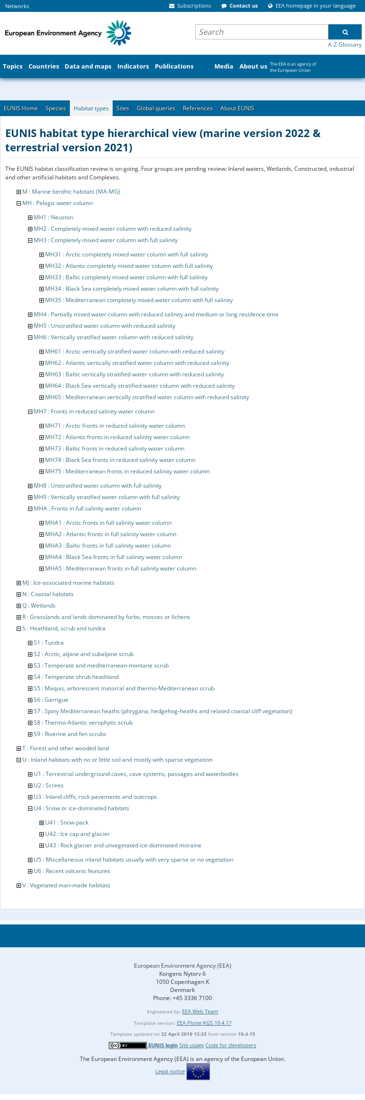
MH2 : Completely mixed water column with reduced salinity (113, 229)
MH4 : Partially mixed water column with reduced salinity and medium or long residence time (156, 314)
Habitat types (91, 108)
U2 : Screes (49, 785)
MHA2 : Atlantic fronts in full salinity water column (110, 534)
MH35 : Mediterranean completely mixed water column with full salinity (139, 300)
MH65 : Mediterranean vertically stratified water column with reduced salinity (147, 397)
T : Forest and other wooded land (65, 748)
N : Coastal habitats (48, 594)
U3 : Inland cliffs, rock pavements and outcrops (95, 797)
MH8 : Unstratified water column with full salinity (98, 485)
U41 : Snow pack (66, 822)
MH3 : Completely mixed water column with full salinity (106, 240)
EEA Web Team (200, 1011)
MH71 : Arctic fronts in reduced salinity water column (115, 426)
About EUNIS (237, 108)
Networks (17, 6)
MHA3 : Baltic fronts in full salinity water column (108, 545)
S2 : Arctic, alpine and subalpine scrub (84, 654)
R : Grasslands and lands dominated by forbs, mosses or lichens (106, 617)
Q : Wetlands (39, 605)
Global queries (156, 108)
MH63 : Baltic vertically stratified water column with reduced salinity (134, 374)
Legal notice (170, 1071)
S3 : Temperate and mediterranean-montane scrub (101, 665)
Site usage (191, 1045)
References (198, 108)
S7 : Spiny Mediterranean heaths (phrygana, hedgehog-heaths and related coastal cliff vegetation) (163, 711)
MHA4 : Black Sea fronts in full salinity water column (113, 557)
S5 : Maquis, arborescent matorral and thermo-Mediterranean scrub (124, 688)
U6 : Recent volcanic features (72, 871)
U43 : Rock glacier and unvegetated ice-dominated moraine (123, 845)
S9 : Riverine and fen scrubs (70, 734)
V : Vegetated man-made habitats (66, 885)
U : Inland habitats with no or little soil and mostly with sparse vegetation (117, 760)
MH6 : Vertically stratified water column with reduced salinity (113, 337)
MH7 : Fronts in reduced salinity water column (94, 411)
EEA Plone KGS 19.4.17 (204, 1022)
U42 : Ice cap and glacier (77, 834)
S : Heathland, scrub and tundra (64, 628)
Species (56, 108)
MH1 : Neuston (53, 217)
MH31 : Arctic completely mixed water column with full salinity (126, 254)
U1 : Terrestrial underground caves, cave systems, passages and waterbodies (136, 774)
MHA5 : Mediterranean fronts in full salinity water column (120, 568)
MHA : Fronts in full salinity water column (87, 508)
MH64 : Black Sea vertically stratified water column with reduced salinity (140, 386)
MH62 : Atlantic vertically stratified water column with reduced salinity (137, 363)
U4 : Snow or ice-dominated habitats (81, 808)
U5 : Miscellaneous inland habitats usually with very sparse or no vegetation (133, 859)
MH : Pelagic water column (57, 203)
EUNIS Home (21, 108)
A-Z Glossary (345, 44)
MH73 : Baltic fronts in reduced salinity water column (114, 448)
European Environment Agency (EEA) (182, 966)
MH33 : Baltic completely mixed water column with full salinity (126, 277)
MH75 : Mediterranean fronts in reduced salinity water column (127, 471)
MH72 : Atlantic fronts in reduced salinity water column (117, 437)
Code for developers (230, 1045)
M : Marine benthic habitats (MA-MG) (71, 191)
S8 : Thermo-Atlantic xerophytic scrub (83, 722)
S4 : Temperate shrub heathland (76, 677)
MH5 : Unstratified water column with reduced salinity (104, 326)
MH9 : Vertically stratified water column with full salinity (107, 497)
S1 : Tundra (49, 642)
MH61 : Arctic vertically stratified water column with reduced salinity (134, 351)
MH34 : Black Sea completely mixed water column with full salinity (132, 289)
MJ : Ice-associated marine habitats (68, 583)
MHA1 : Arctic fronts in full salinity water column (108, 523)
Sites (122, 108)
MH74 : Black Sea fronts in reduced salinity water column (120, 460)
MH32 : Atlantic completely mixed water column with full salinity (129, 266)
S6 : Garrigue (51, 700)
